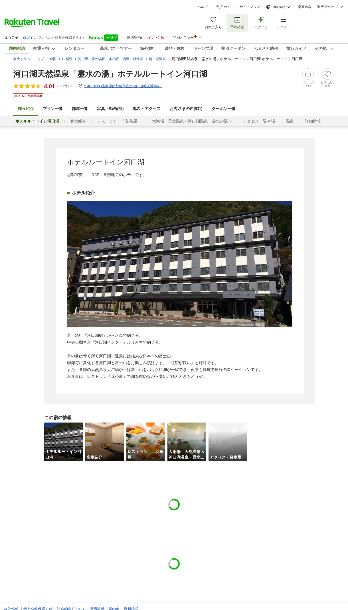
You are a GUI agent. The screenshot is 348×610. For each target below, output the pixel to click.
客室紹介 (78, 121)
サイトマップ (250, 7)
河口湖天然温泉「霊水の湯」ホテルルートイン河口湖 (110, 74)
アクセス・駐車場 (259, 121)
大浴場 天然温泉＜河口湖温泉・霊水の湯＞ (192, 121)
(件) (65, 86)
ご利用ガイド (223, 7)
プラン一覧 (53, 109)
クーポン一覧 (224, 109)
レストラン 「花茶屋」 (119, 121)
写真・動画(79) (110, 109)
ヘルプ (202, 7)
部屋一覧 (80, 109)
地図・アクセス (147, 109)
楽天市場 (304, 7)
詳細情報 (313, 121)
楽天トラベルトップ (28, 59)
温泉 (290, 121)
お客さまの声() (186, 109)
